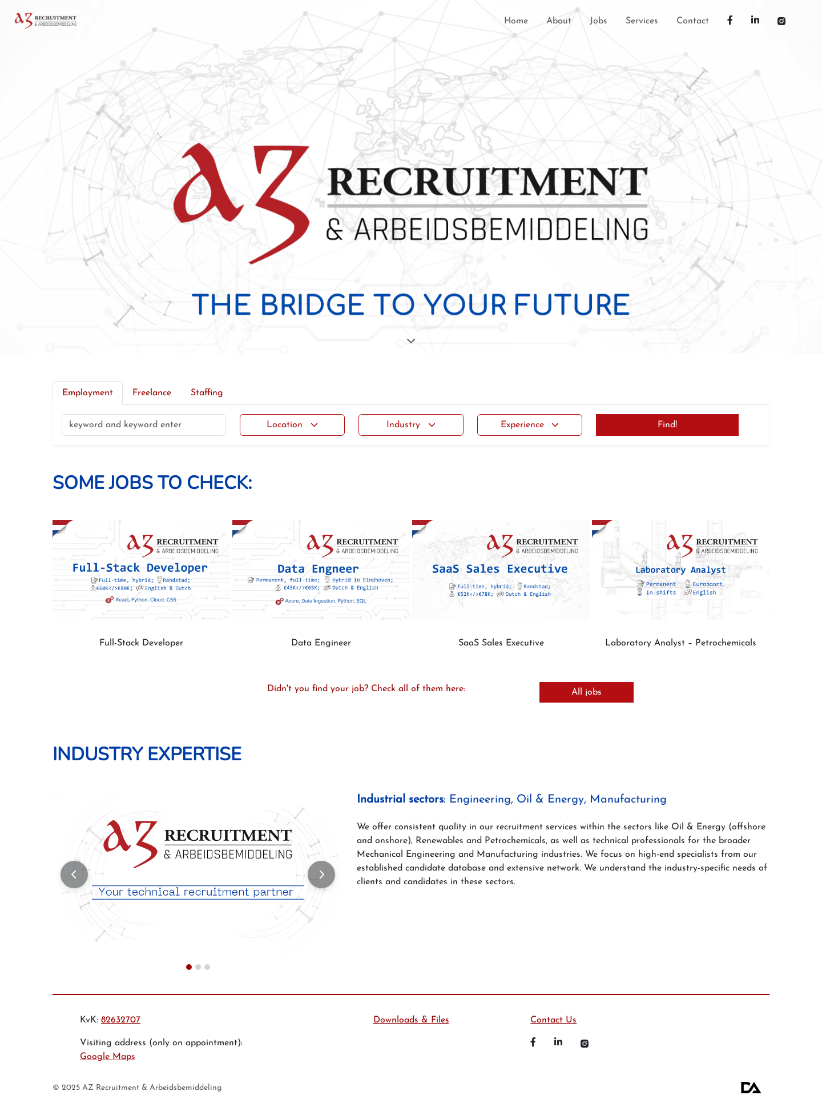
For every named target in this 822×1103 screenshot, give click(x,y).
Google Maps (107, 1056)
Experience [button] (522, 425)
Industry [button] (403, 425)
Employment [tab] (87, 393)
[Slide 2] (198, 967)
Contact (692, 21)
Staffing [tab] (207, 393)
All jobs (586, 692)
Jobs (598, 21)
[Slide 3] (207, 967)
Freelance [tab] (151, 393)
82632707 (120, 1020)
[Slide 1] (189, 967)
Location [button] (285, 425)
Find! (667, 425)
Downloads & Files (411, 1020)
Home (516, 21)
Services (642, 21)
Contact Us (553, 1020)
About (558, 21)
